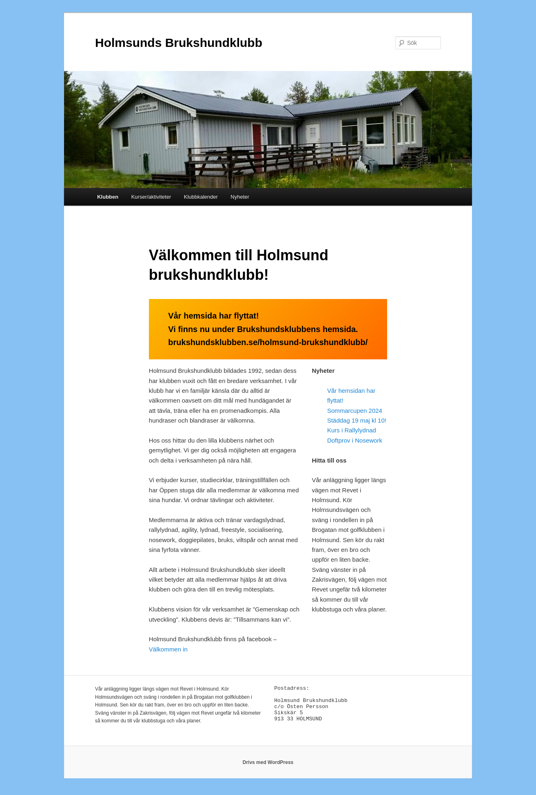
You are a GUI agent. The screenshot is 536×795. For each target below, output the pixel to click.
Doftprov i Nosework (354, 440)
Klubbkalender (201, 197)
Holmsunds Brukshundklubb (178, 42)
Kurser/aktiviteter (151, 197)
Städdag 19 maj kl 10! (356, 420)
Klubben (107, 197)
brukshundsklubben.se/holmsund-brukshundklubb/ (268, 342)
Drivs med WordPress (268, 766)
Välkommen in (169, 649)
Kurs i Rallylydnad (351, 430)
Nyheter (239, 197)
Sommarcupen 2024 (354, 410)
